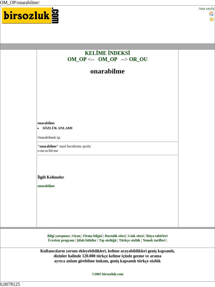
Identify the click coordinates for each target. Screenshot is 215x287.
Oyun (76, 236)
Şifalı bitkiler (87, 240)
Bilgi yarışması (58, 236)
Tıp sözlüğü (108, 240)
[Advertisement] (144, 24)
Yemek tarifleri (154, 240)
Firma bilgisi (93, 236)
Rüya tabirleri (157, 236)
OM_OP (76, 59)
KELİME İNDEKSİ (107, 53)
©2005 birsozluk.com (107, 274)
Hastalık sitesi (115, 236)
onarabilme (46, 186)
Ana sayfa (206, 8)
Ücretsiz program (61, 240)
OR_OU (138, 59)
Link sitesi (136, 236)
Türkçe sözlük (129, 240)
